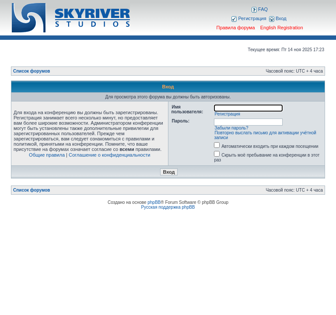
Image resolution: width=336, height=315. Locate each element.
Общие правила (47, 155)
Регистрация (248, 18)
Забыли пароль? (231, 128)
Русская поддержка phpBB (168, 207)
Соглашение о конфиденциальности (109, 155)
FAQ (260, 9)
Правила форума (236, 27)
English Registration (281, 27)
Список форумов (31, 71)
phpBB (154, 202)
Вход (278, 18)
